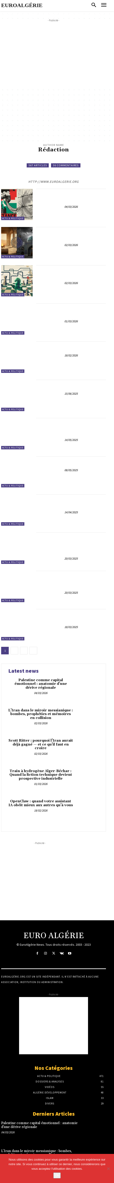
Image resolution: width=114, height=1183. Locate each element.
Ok (57, 1175)
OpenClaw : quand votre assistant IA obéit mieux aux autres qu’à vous (71, 348)
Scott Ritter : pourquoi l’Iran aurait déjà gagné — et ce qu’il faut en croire (71, 273)
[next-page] (33, 650)
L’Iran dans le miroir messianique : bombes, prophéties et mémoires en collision (71, 235)
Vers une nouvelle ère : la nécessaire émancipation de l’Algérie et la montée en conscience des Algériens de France (71, 428)
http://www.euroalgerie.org (53, 182)
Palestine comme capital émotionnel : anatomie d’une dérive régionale (71, 197)
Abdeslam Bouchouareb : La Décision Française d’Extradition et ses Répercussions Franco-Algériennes (71, 581)
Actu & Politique (12, 218)
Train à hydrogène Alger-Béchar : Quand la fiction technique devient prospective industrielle (71, 311)
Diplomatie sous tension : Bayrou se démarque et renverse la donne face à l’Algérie (70, 617)
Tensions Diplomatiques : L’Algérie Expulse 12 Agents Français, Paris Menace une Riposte (71, 502)
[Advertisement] (57, 55)
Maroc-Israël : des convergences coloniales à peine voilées (71, 386)
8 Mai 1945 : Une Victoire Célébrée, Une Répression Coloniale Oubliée (71, 462)
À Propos (9, 964)
